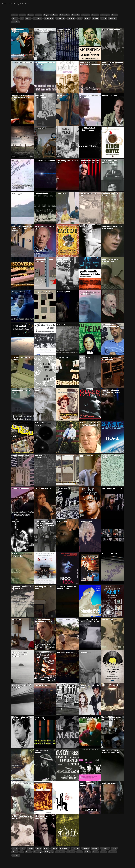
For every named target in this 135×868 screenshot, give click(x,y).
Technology (37, 18)
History (15, 18)
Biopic (46, 15)
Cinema (30, 15)
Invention (95, 15)
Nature (103, 18)
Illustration (112, 18)
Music (79, 18)
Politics (87, 18)
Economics (75, 15)
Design (15, 15)
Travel (23, 15)
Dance (28, 18)
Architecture (60, 18)
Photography (49, 18)
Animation (71, 18)
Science (95, 18)
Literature (16, 22)
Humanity (86, 15)
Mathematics (64, 15)
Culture (114, 15)
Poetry (38, 15)
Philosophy (105, 15)
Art (22, 18)
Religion (54, 15)
